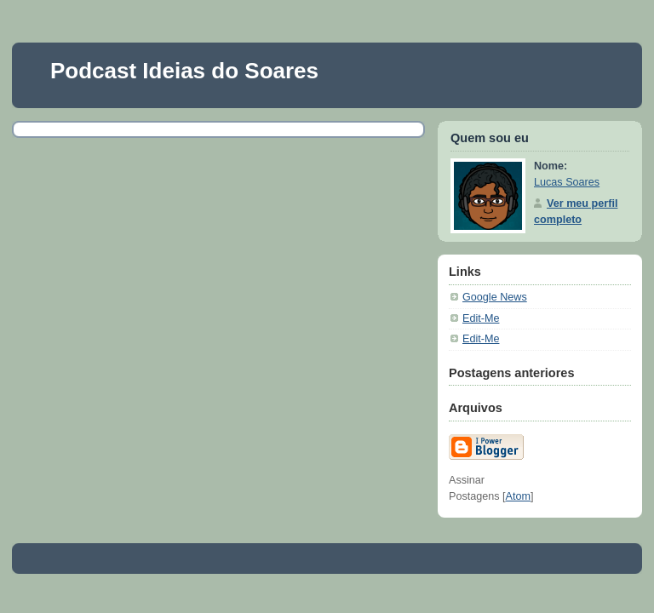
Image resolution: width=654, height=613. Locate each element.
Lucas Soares (567, 182)
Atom (518, 496)
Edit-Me (480, 318)
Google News (494, 297)
